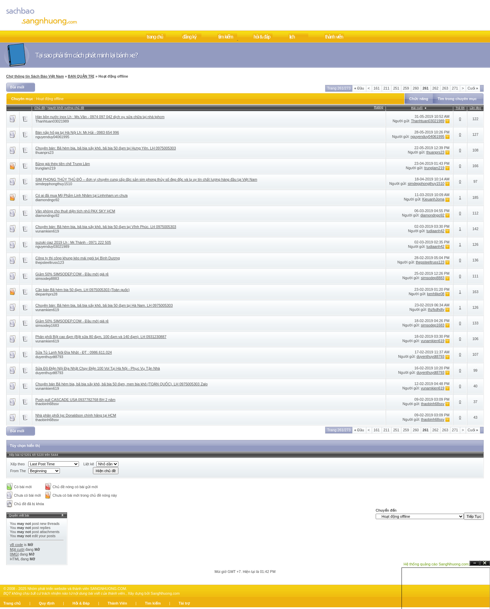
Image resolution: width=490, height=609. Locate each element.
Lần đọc (475, 108)
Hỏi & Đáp (80, 603)
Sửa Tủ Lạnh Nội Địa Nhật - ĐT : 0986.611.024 (73, 352)
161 (377, 88)
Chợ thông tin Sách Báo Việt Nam (35, 76)
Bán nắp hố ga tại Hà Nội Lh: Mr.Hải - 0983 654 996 (77, 132)
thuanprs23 (44, 152)
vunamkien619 (47, 231)
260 (416, 88)
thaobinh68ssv (47, 404)
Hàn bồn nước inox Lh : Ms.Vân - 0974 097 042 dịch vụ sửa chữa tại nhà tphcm (99, 117)
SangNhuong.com (165, 593)
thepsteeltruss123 (49, 262)
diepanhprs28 (46, 294)
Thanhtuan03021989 (52, 121)
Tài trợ (184, 603)
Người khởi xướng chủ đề (66, 108)
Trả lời (460, 108)
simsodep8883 (47, 278)
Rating (378, 107)
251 (396, 88)
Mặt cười (17, 549)
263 (445, 88)
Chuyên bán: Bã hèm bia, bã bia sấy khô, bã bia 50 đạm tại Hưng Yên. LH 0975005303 (105, 148)
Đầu (359, 88)
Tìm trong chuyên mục (457, 99)
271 (455, 88)
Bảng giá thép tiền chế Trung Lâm (62, 164)
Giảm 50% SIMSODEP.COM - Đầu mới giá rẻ (72, 274)
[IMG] (14, 554)
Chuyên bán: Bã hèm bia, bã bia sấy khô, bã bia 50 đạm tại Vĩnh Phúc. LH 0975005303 (105, 227)
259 (406, 88)
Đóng (485, 563)
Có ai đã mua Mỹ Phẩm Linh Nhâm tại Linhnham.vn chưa (81, 195)
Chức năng (418, 99)
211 (386, 88)
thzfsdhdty (436, 309)
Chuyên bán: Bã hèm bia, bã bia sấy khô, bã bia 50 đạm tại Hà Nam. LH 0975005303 (104, 305)
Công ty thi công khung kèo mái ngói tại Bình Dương (77, 258)
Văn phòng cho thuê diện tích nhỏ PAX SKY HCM (75, 211)
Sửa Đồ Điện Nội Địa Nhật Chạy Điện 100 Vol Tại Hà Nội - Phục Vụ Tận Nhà (97, 368)
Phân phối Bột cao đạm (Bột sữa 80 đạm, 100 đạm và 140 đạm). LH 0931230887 (100, 337)
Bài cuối (417, 108)
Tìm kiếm (153, 603)
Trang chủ (12, 603)
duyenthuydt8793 (49, 357)
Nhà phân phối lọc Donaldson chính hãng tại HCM (75, 415)
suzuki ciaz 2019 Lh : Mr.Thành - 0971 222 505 (73, 242)
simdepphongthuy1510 (53, 184)
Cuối (473, 88)
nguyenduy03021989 (52, 246)
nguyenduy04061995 (52, 137)
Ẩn (475, 563)
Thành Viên (117, 603)
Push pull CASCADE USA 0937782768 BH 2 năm (75, 400)
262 (435, 88)
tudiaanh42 (435, 231)
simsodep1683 (47, 325)
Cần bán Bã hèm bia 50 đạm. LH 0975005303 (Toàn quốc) (82, 290)
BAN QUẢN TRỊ (81, 76)
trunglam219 (45, 168)
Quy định (46, 603)
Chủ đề (39, 108)
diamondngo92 (47, 200)
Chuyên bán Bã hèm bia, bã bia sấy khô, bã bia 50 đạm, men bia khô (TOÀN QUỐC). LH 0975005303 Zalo (121, 384)
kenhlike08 (435, 294)
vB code (16, 545)
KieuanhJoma (433, 199)
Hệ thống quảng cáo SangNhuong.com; (437, 564)
